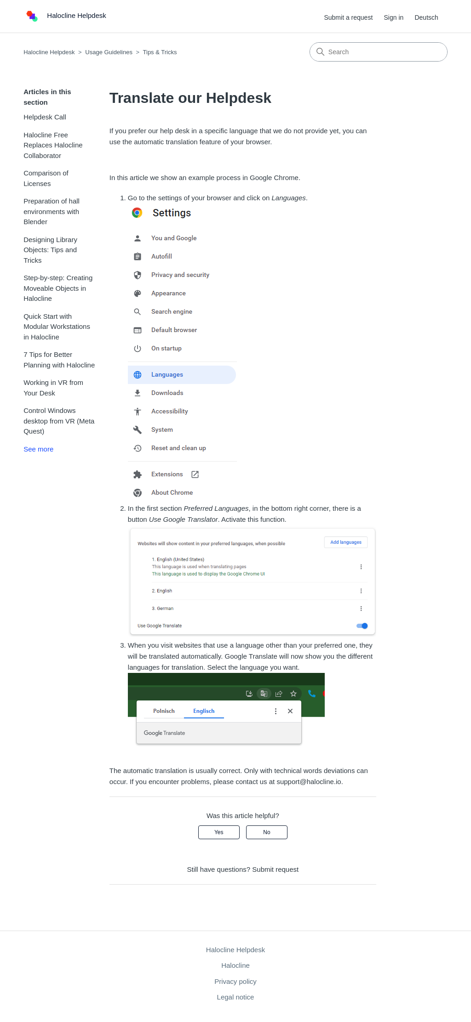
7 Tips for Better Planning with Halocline (59, 359)
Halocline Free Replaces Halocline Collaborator (52, 145)
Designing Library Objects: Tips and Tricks (50, 250)
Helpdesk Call (44, 117)
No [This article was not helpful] (266, 832)
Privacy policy (235, 981)
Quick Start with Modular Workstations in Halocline (56, 326)
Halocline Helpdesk (49, 52)
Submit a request (348, 17)
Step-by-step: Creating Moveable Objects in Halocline (57, 288)
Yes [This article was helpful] (219, 832)
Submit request (275, 869)
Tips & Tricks (160, 52)
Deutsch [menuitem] (426, 17)
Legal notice (235, 997)
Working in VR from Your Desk (53, 387)
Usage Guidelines (108, 52)
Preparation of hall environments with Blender (51, 211)
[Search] (378, 52)
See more (38, 449)
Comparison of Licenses (46, 178)
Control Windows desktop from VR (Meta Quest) (58, 421)
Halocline (235, 965)
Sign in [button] (393, 17)
